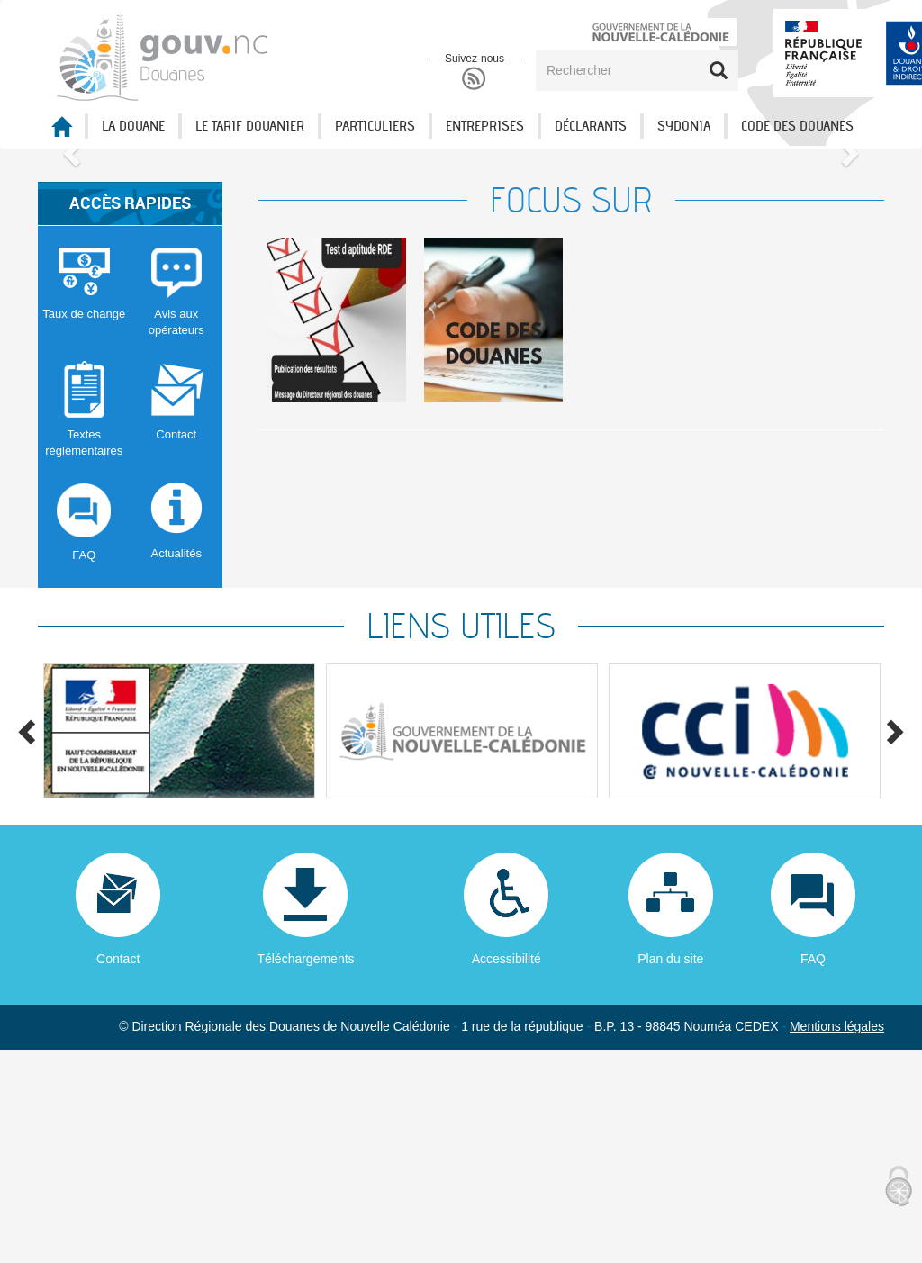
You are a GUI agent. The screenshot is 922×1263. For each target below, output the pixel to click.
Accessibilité (506, 1172)
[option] (336, 533)
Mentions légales (837, 1239)
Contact (118, 1172)
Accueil (61, 131)
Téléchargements (305, 1172)
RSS (474, 79)
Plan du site (670, 1172)
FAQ (813, 1172)
